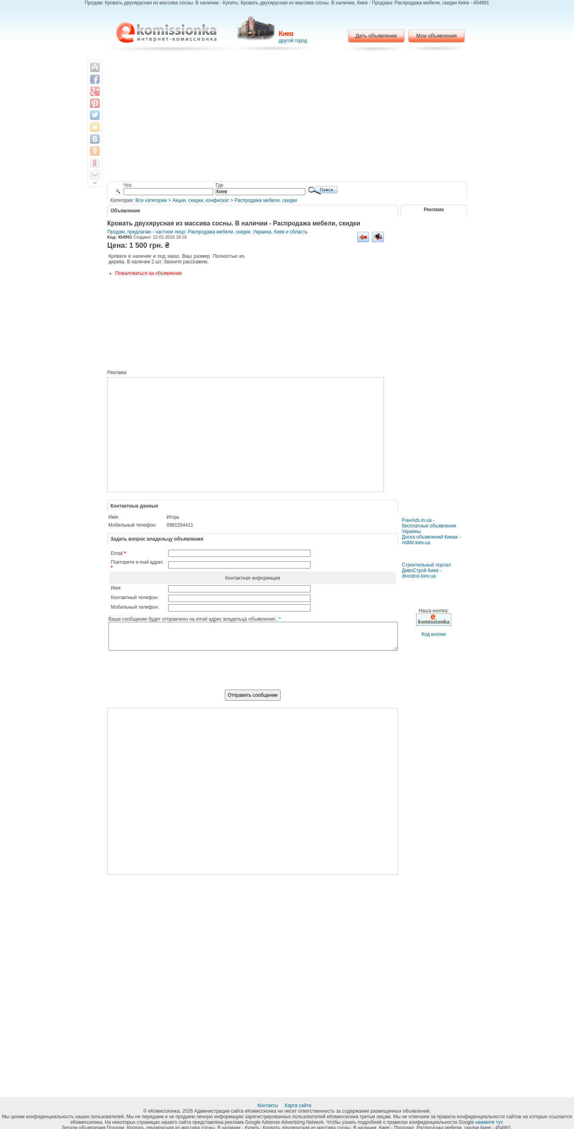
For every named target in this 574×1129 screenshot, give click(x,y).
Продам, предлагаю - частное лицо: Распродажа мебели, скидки (178, 232)
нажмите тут (488, 1122)
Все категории (151, 200)
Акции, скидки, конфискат (200, 200)
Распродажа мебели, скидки (265, 200)
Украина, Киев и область (280, 232)
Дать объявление (376, 36)
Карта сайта (299, 1105)
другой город (293, 40)
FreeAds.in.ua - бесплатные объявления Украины (429, 525)
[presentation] (252, 674)
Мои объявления (436, 36)
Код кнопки (434, 634)
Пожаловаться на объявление (148, 273)
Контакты (268, 1105)
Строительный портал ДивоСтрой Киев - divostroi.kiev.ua (426, 570)
